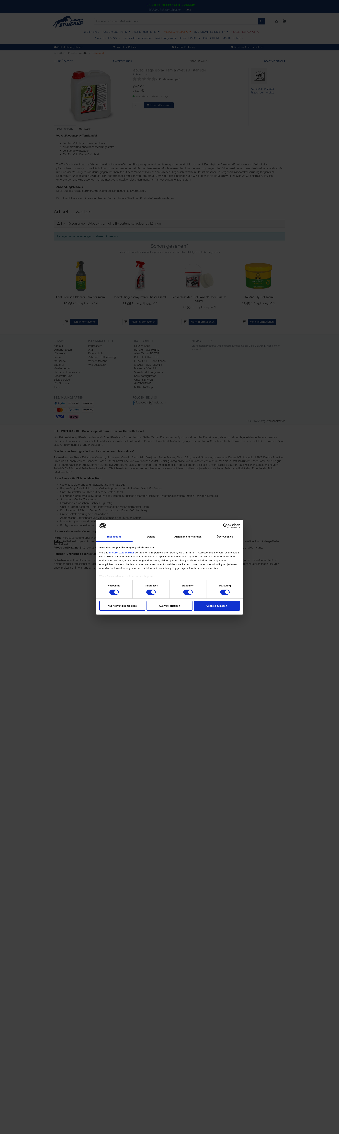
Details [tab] (151, 536)
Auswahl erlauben (169, 605)
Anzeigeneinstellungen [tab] (188, 536)
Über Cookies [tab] (225, 536)
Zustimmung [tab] (114, 536)
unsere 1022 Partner (121, 552)
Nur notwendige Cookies (122, 605)
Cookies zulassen (216, 605)
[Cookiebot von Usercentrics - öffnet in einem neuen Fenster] (225, 525)
